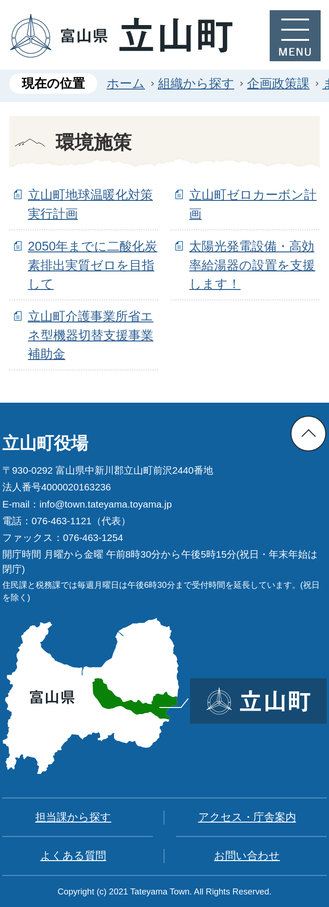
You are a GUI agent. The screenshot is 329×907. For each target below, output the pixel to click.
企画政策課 (278, 83)
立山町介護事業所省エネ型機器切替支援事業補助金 (90, 335)
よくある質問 (73, 855)
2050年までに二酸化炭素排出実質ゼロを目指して (92, 265)
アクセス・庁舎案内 (247, 817)
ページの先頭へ (308, 433)
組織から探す (196, 83)
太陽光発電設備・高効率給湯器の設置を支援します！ (252, 265)
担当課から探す (73, 817)
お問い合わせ (247, 855)
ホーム (126, 83)
